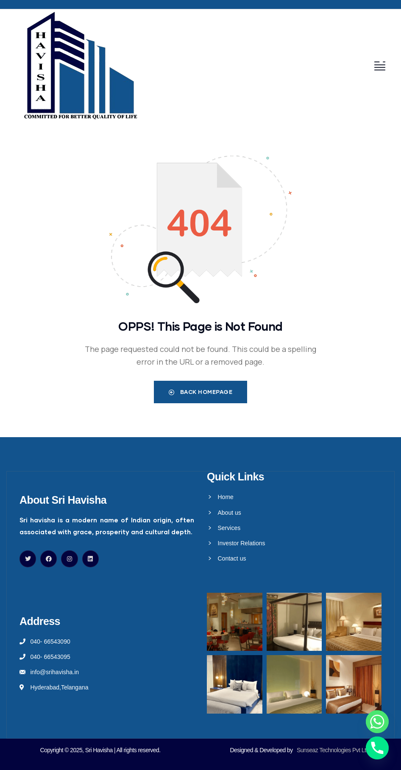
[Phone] (377, 748)
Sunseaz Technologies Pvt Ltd (333, 750)
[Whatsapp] (377, 721)
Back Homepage (201, 391)
